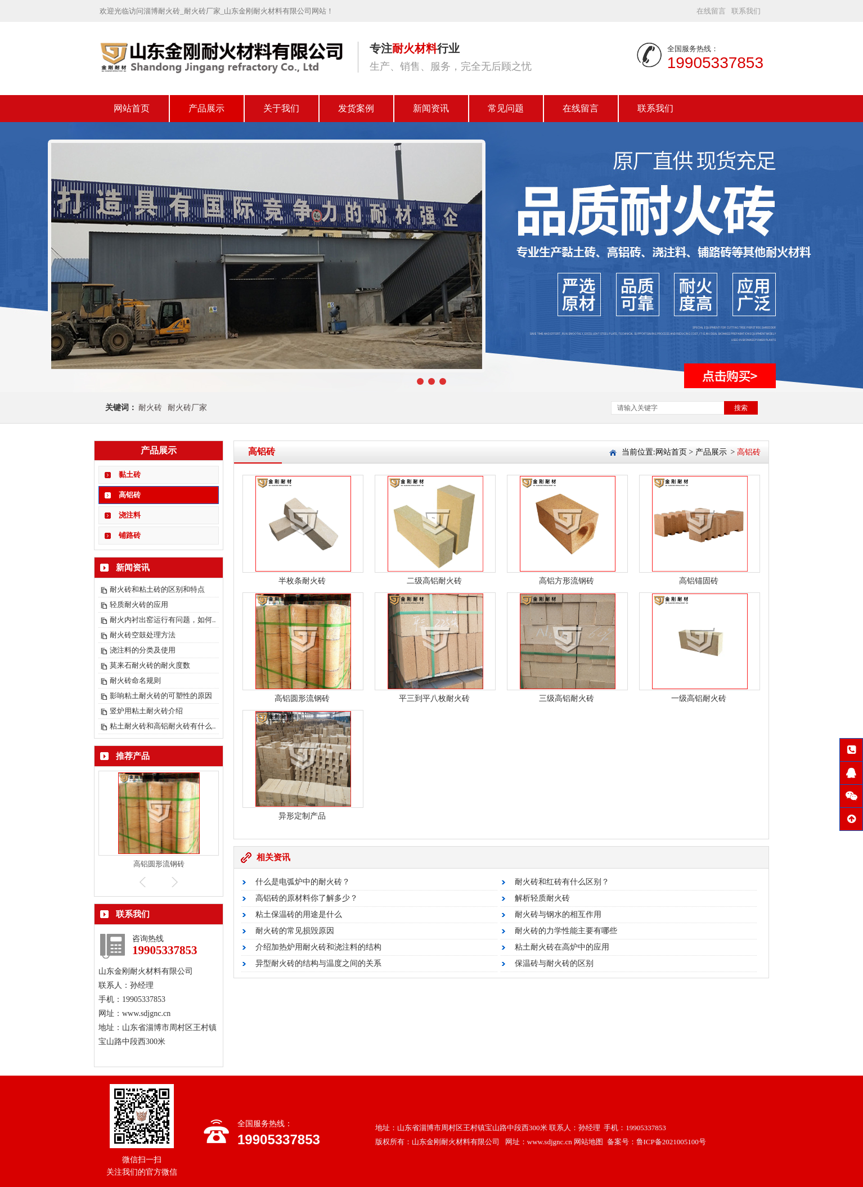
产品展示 (206, 108)
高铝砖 (130, 495)
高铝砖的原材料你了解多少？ (306, 898)
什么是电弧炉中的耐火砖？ (302, 882)
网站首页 (132, 108)
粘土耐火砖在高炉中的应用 (562, 947)
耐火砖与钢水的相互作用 (558, 914)
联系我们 (746, 11)
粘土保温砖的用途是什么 (298, 914)
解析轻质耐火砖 (542, 898)
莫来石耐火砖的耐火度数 (150, 665)
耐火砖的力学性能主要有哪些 (566, 931)
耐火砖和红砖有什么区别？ (562, 882)
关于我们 (281, 108)
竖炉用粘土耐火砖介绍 (146, 711)
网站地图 (588, 1141)
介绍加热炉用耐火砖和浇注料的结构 (318, 947)
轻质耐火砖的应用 (139, 604)
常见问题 (506, 108)
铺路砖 (130, 535)
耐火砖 (150, 407)
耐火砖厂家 (187, 407)
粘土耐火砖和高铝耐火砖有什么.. (163, 726)
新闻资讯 (431, 108)
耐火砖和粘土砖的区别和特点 (157, 589)
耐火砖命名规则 (135, 680)
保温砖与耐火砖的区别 (554, 963)
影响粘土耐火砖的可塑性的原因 (161, 695)
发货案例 (356, 108)
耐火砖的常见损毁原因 (294, 931)
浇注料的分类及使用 (143, 650)
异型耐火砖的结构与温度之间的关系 (318, 963)
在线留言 (711, 11)
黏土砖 (130, 474)
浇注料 (130, 515)
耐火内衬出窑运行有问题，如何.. (163, 619)
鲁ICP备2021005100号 (671, 1141)
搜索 (741, 408)
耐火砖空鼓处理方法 (143, 635)
